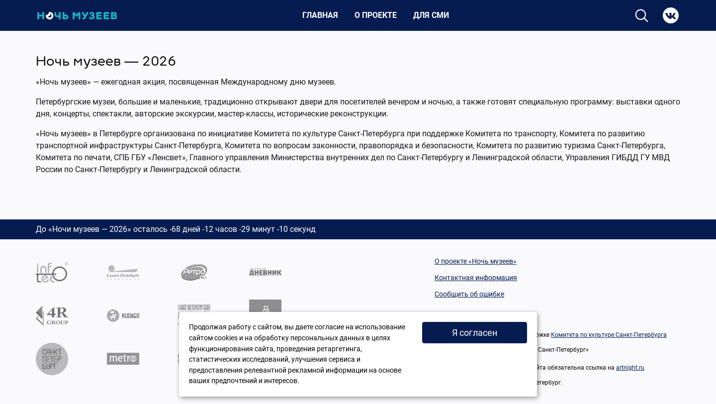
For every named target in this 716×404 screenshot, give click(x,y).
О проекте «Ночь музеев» (476, 261)
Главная (320, 15)
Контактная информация (476, 278)
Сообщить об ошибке (469, 294)
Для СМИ (431, 15)
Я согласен (474, 332)
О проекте (376, 15)
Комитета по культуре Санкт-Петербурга (609, 334)
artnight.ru (630, 367)
